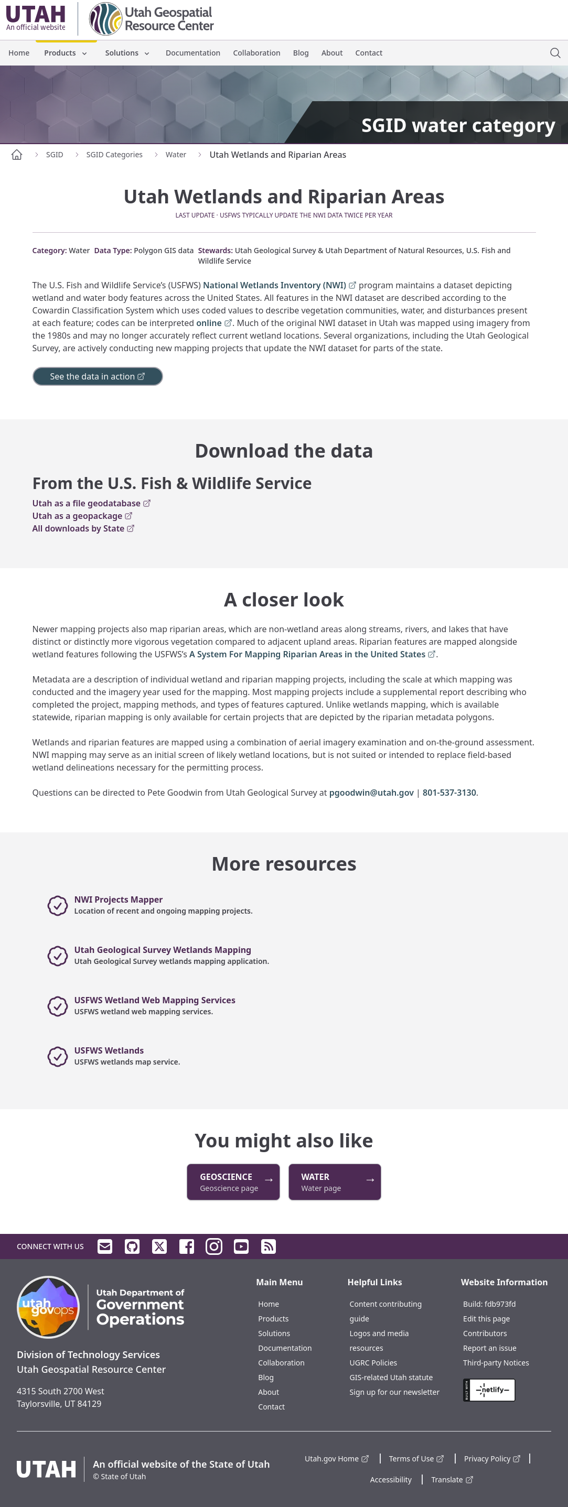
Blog (301, 53)
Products (66, 53)
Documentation (193, 53)
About (332, 53)
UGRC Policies (374, 1363)
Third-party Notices (496, 1363)
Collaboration (256, 53)
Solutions (128, 53)
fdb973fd (500, 1304)
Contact (369, 53)
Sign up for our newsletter (395, 1392)
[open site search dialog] (555, 52)
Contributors (485, 1333)
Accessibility (391, 1479)
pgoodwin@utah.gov (371, 792)
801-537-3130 (449, 792)
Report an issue (490, 1348)
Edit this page (486, 1319)
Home (18, 53)
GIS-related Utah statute (391, 1377)
